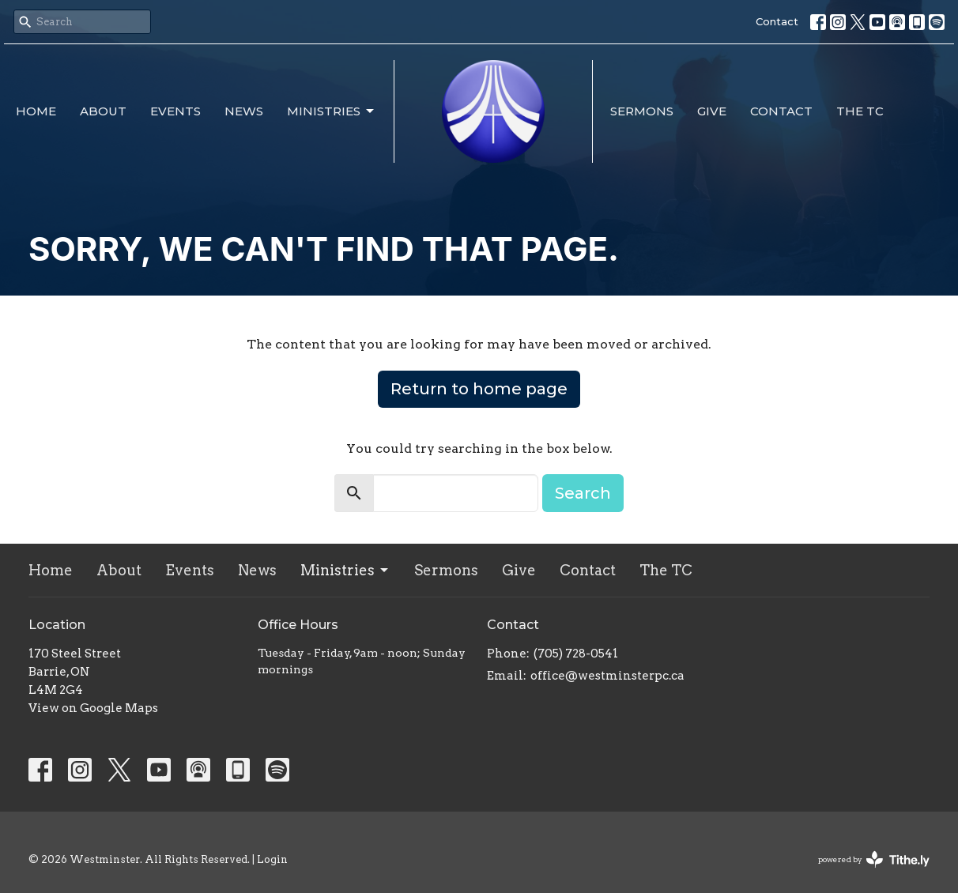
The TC (860, 111)
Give (711, 111)
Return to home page (479, 388)
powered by (874, 859)
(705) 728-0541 (576, 653)
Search (583, 493)
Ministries (331, 111)
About (103, 111)
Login (272, 859)
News (243, 111)
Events (175, 111)
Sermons (641, 111)
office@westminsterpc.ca (607, 676)
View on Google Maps (93, 708)
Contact (777, 21)
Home (36, 111)
